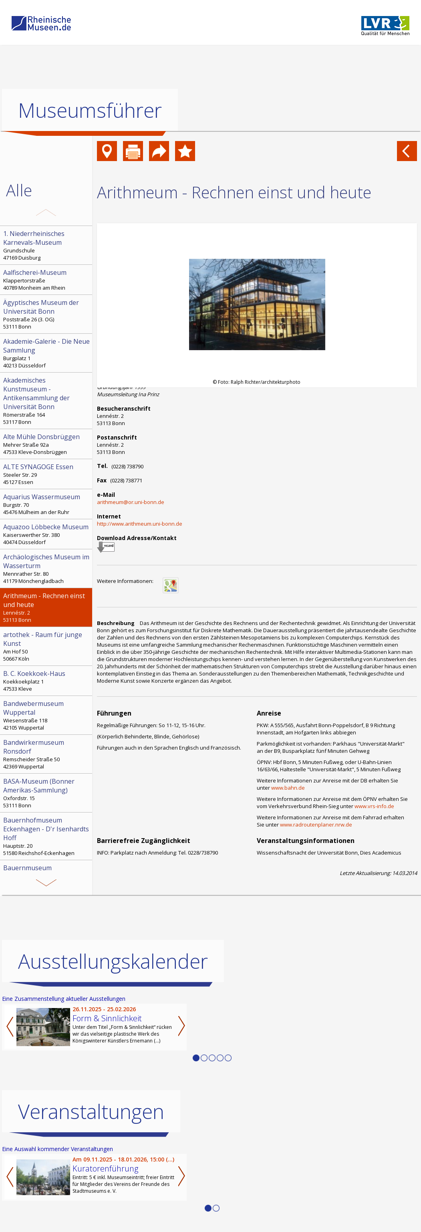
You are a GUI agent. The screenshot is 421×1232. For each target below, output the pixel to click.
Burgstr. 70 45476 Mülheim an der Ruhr (47, 504)
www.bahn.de (288, 787)
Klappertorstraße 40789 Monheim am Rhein (47, 279)
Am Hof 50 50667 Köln (47, 646)
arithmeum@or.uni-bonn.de (130, 502)
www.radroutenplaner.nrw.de (316, 824)
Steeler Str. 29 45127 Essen (47, 474)
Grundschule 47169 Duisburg (47, 245)
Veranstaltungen (91, 1111)
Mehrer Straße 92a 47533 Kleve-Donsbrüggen (47, 444)
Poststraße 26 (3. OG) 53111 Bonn (47, 314)
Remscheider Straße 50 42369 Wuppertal (47, 754)
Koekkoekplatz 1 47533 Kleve (47, 680)
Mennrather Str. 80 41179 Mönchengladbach (47, 568)
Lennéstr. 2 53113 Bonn (47, 607)
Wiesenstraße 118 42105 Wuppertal (47, 715)
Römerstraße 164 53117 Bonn (47, 400)
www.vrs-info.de (374, 806)
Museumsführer (90, 110)
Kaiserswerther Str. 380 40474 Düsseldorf (47, 534)
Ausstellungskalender (113, 960)
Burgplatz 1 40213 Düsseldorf (47, 353)
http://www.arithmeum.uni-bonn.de (139, 523)
